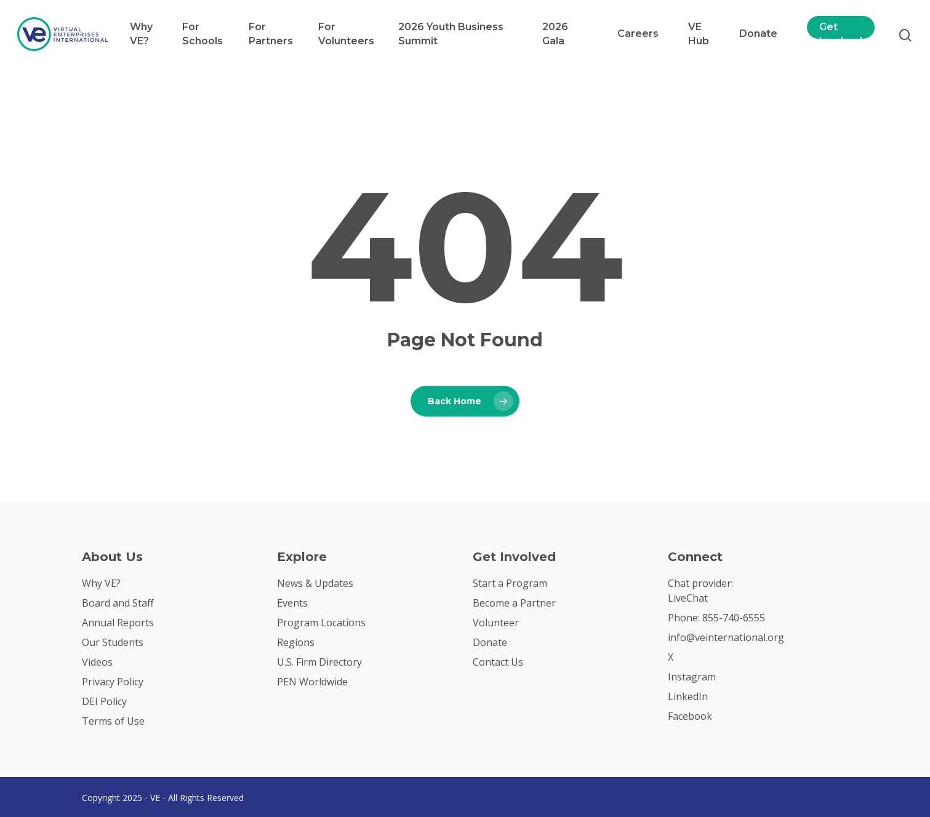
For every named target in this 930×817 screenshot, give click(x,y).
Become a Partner (514, 603)
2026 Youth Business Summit (450, 33)
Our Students (112, 642)
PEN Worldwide (312, 681)
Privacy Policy (112, 681)
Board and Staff (118, 603)
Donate (758, 33)
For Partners (271, 33)
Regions (296, 642)
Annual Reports (118, 622)
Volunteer (496, 622)
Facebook (690, 716)
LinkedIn (688, 696)
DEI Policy (104, 701)
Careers (638, 33)
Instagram (692, 676)
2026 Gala (555, 33)
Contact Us (498, 662)
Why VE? (141, 33)
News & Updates (315, 583)
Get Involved (840, 33)
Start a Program (510, 583)
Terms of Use (113, 721)
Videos (97, 662)
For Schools (202, 33)
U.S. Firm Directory (319, 662)
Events (292, 603)
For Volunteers (346, 33)
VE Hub (698, 33)
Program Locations (321, 622)
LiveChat (688, 598)
